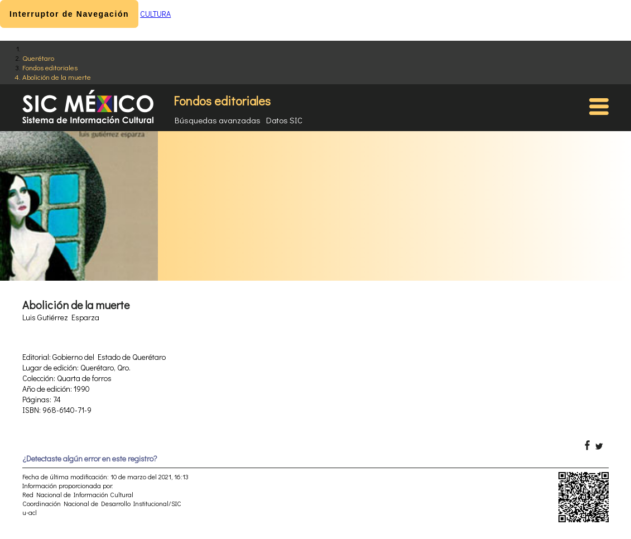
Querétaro (38, 57)
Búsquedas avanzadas (218, 120)
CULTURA (155, 13)
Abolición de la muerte (56, 76)
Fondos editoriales (50, 67)
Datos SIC (284, 120)
